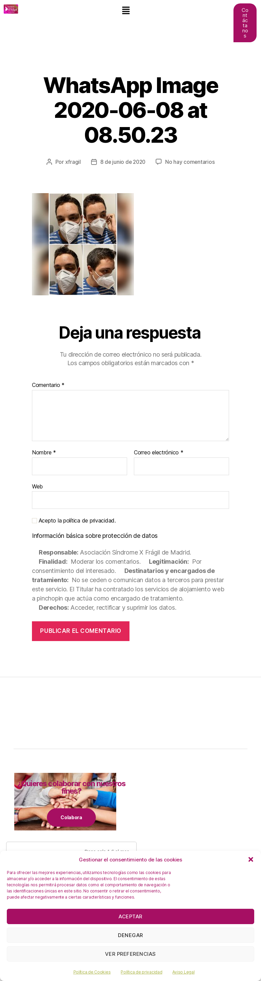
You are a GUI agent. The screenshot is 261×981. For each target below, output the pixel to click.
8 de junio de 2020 (122, 161)
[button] (250, 859)
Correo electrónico (159, 453)
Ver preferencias (130, 954)
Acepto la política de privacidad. (74, 520)
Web (37, 486)
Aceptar (130, 916)
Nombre (44, 453)
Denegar (130, 935)
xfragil (72, 161)
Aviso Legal (183, 972)
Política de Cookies (92, 972)
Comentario (48, 385)
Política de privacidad (141, 972)
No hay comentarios (191, 161)
